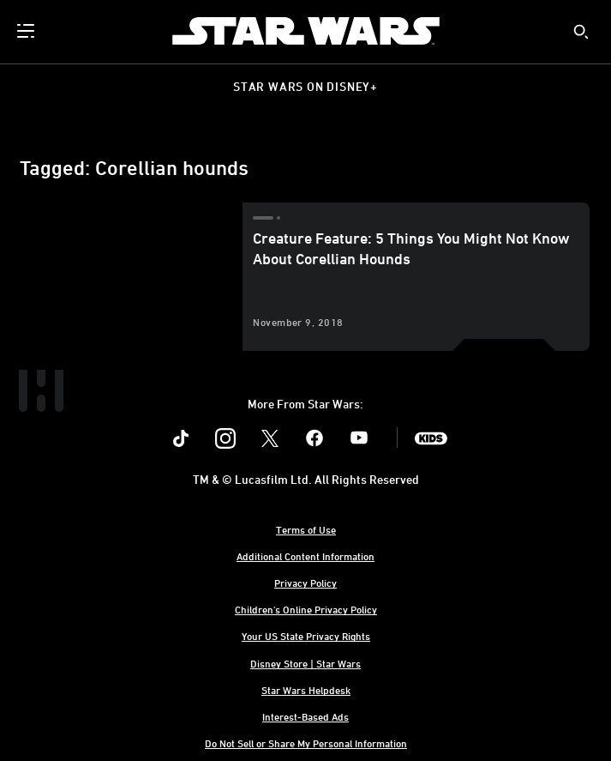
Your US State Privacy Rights (306, 636)
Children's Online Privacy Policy (306, 609)
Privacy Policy (305, 583)
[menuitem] (27, 30)
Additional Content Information (305, 556)
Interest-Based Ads (305, 716)
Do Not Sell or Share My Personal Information (306, 743)
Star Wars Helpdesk (305, 690)
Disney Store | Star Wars (305, 663)
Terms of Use (306, 529)
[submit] (581, 31)
